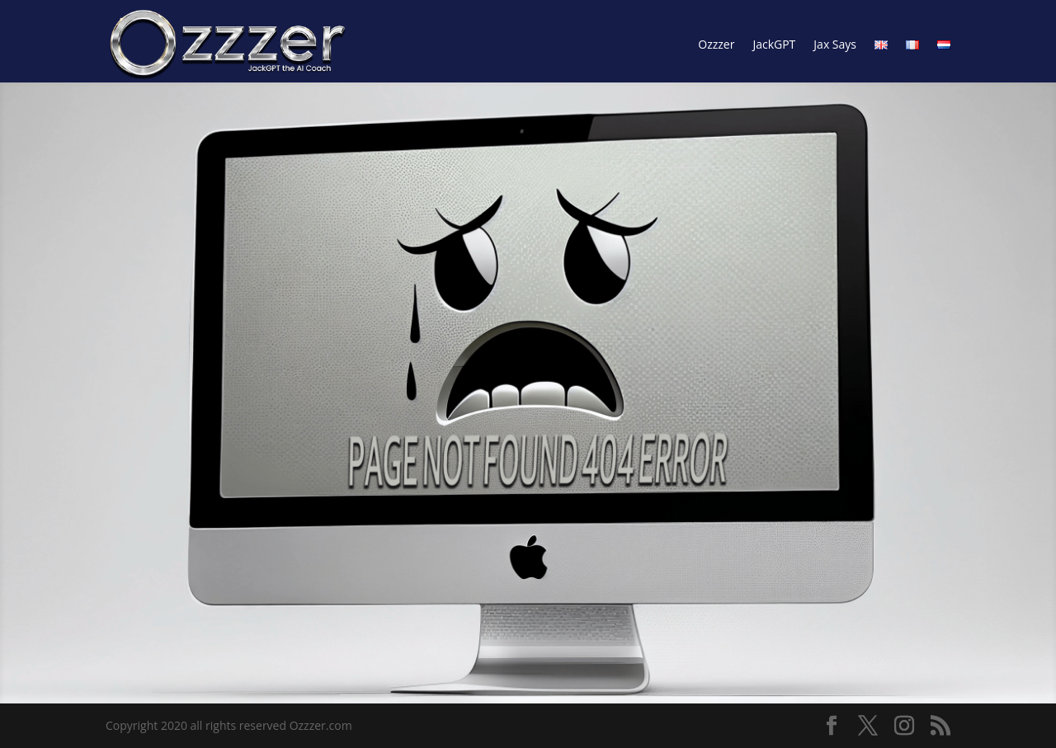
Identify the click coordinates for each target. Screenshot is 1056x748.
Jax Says (834, 44)
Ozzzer (716, 44)
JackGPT (773, 44)
